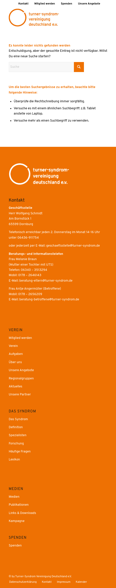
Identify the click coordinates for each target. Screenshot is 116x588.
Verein (13, 346)
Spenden (66, 4)
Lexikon (14, 460)
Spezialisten (18, 435)
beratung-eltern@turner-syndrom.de (45, 281)
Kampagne (17, 521)
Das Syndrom (18, 419)
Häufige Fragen (20, 452)
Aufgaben (16, 354)
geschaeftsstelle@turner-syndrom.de (73, 246)
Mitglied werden (44, 4)
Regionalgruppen (21, 379)
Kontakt (23, 4)
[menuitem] (23, 4)
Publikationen (19, 505)
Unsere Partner (20, 395)
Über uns (15, 362)
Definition (16, 427)
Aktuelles (15, 387)
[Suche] (46, 67)
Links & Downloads (22, 513)
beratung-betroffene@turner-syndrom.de (49, 300)
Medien (14, 497)
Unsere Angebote (89, 4)
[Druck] (48, 18)
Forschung (16, 444)
